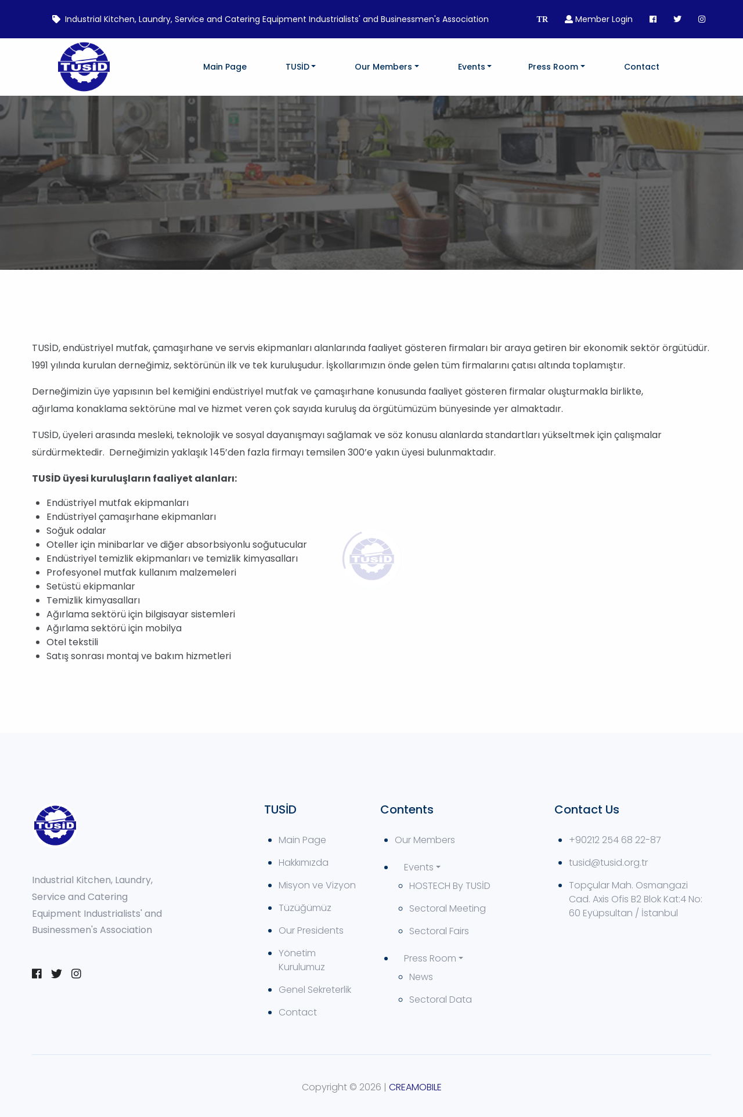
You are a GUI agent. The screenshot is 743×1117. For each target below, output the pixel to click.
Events (471, 67)
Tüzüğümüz (305, 907)
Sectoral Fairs (439, 931)
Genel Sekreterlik (315, 989)
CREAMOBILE (415, 1087)
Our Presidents (311, 930)
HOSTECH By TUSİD (449, 885)
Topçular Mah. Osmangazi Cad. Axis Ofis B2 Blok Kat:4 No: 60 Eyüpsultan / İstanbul (635, 899)
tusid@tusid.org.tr (608, 862)
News (421, 977)
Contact (641, 67)
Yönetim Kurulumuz (302, 960)
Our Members (383, 67)
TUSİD (297, 67)
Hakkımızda (304, 862)
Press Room (553, 67)
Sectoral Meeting (447, 908)
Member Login (599, 19)
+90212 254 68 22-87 (615, 840)
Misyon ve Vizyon (317, 885)
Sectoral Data (440, 999)
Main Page (225, 67)
